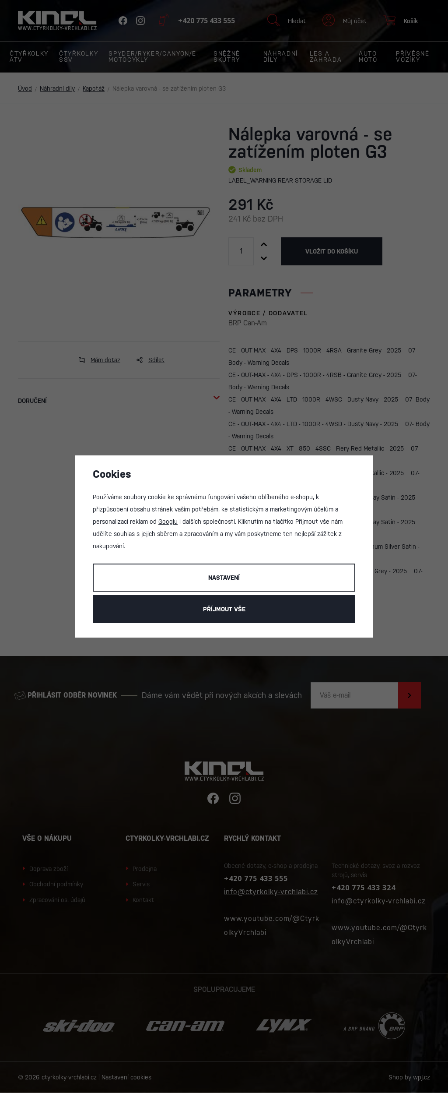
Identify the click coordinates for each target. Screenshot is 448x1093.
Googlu (168, 521)
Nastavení (224, 577)
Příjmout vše (224, 609)
